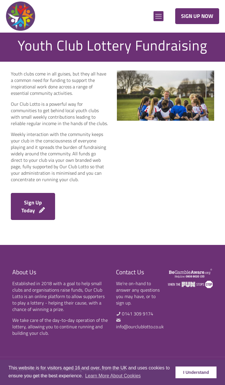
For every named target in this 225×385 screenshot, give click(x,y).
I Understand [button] (196, 372)
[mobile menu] (158, 16)
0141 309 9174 (137, 313)
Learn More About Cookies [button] (113, 375)
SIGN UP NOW (197, 16)
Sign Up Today (33, 206)
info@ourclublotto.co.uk (140, 326)
